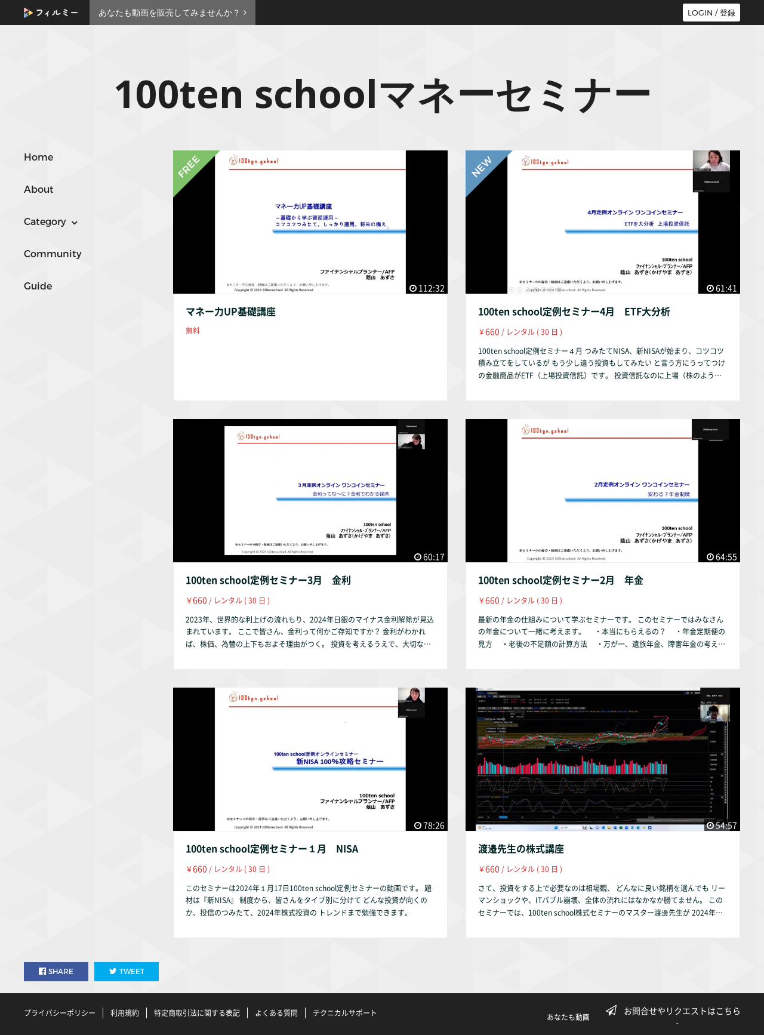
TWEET (126, 971)
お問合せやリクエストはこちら (677, 1010)
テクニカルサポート (345, 1013)
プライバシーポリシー (60, 1013)
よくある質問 (276, 1013)
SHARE (56, 971)
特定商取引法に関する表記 (197, 1013)
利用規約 (124, 1013)
